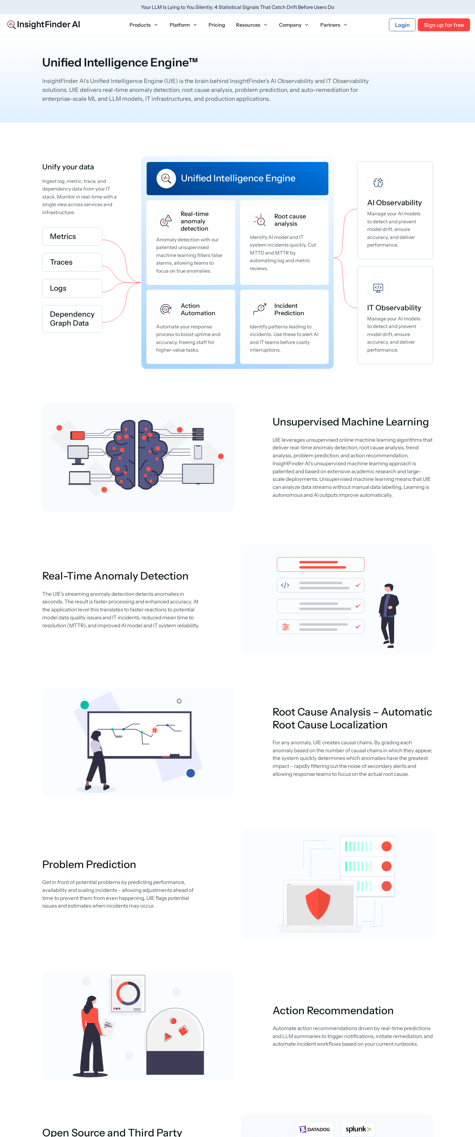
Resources (252, 25)
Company (294, 25)
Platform (184, 25)
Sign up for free (444, 25)
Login (402, 25)
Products (144, 25)
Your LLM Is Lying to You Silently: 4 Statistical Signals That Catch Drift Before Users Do (237, 7)
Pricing (217, 25)
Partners (334, 25)
